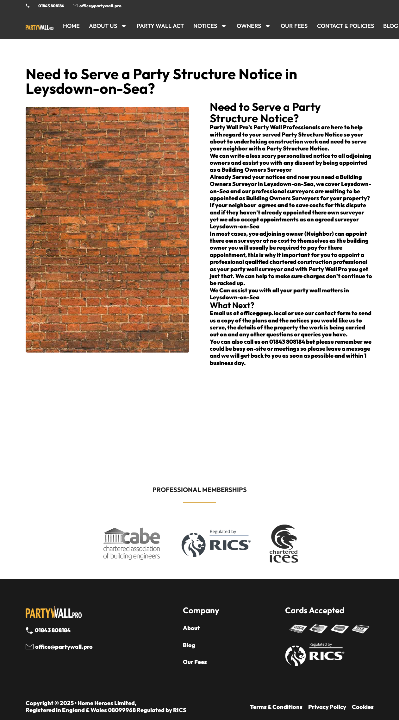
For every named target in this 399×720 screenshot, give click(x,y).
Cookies (363, 707)
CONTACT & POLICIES (345, 25)
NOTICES (205, 25)
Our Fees (294, 25)
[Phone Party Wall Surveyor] (28, 5)
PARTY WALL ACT (160, 25)
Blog (189, 645)
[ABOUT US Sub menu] (124, 26)
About (191, 628)
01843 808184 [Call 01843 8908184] (51, 5)
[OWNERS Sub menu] (267, 26)
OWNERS (249, 25)
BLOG (390, 25)
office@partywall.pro (100, 5)
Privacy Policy (327, 707)
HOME (71, 25)
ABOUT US (103, 25)
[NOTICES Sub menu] (224, 26)
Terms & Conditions (276, 707)
